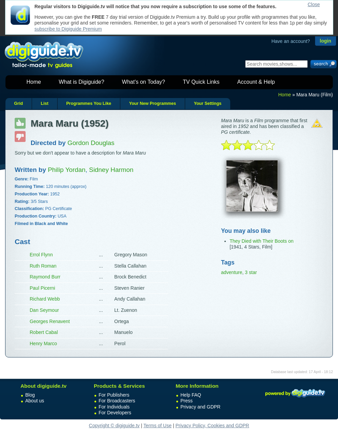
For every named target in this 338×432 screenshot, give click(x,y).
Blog (30, 395)
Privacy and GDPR (200, 407)
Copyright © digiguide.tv (114, 425)
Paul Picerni (42, 288)
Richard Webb (45, 299)
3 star (251, 272)
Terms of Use (158, 425)
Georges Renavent (50, 321)
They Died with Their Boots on (261, 241)
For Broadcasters (117, 400)
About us (34, 400)
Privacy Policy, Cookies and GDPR (212, 425)
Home (34, 82)
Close (314, 4)
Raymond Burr (45, 276)
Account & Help (256, 82)
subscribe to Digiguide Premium (68, 29)
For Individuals (114, 407)
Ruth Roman (43, 266)
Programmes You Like (88, 103)
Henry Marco (43, 343)
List (44, 103)
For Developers (115, 412)
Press (186, 400)
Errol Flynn (41, 254)
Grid (18, 103)
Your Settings (207, 103)
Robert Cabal (44, 332)
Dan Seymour (44, 310)
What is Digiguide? (81, 82)
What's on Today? (143, 82)
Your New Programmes (152, 103)
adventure (231, 272)
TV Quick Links (201, 82)
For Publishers (114, 395)
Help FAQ (190, 395)
